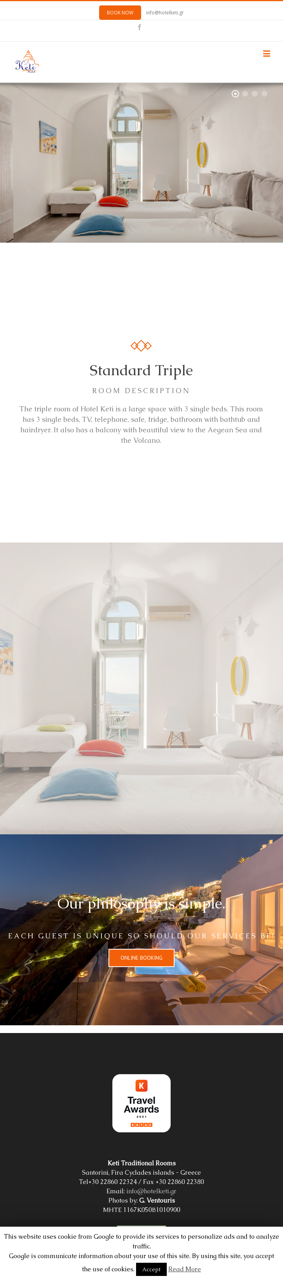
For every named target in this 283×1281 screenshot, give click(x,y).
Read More (184, 1269)
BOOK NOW (120, 12)
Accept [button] (151, 1269)
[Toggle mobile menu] (267, 53)
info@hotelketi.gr (165, 12)
